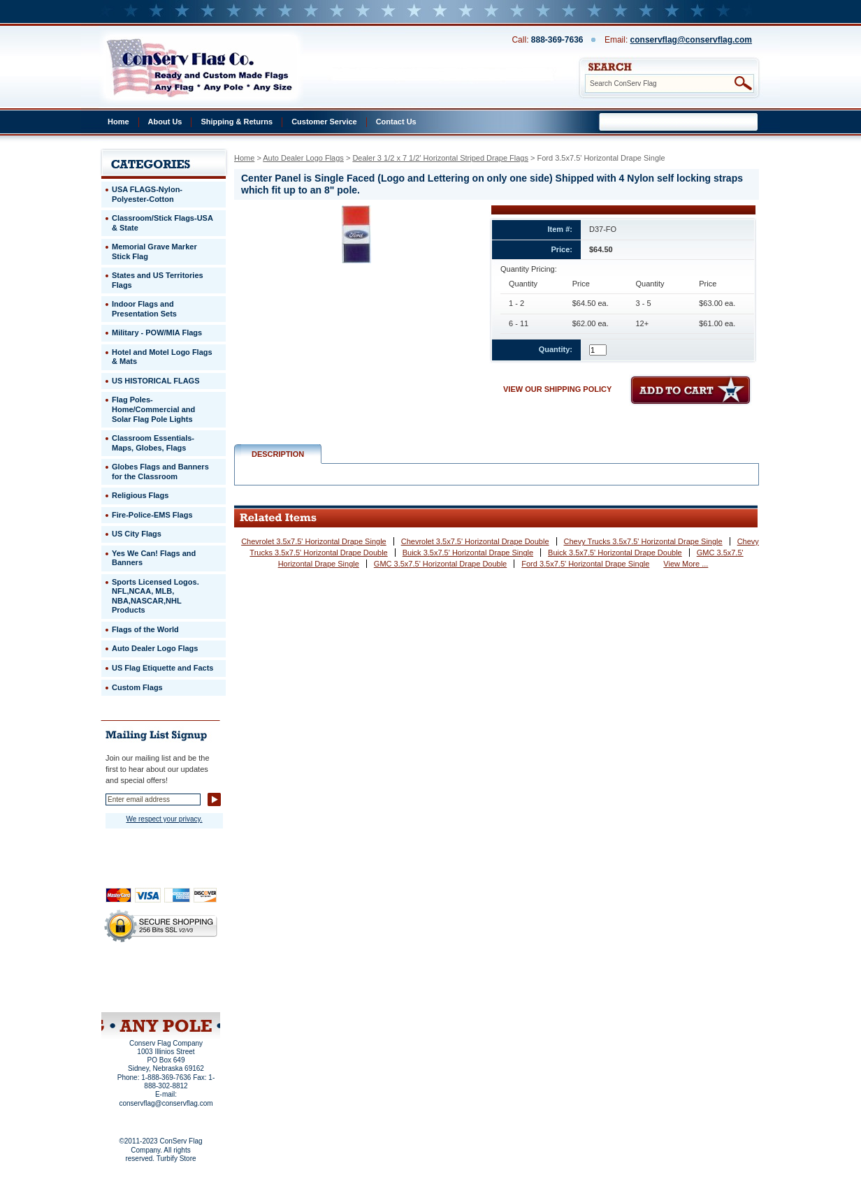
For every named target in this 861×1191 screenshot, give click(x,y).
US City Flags (136, 533)
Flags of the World (145, 629)
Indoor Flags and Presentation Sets (144, 309)
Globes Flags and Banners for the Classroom (160, 471)
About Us (165, 121)
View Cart (187, 994)
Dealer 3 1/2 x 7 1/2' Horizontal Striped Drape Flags (440, 158)
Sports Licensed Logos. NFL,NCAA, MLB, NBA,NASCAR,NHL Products (155, 596)
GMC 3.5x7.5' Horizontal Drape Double (440, 564)
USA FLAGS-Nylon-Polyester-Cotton (147, 194)
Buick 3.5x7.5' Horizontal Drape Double (615, 552)
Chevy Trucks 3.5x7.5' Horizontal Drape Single (643, 541)
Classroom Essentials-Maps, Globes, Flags (153, 443)
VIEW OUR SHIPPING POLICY (557, 389)
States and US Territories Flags (157, 280)
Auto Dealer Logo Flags (303, 158)
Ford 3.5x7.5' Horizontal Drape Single (585, 564)
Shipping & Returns (237, 121)
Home (118, 121)
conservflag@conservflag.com (691, 40)
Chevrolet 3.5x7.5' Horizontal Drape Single (313, 541)
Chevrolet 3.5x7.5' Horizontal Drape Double (475, 541)
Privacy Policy (137, 975)
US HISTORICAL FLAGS (156, 381)
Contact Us (396, 121)
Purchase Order (188, 984)
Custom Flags (137, 687)
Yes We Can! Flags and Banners (154, 558)
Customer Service (324, 121)
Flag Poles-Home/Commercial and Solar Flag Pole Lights (153, 409)
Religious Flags (140, 495)
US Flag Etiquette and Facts (162, 668)
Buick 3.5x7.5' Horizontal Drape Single (468, 552)
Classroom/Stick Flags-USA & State (162, 223)
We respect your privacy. (164, 819)
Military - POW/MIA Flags (157, 332)
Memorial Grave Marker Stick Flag (154, 251)
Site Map (134, 994)
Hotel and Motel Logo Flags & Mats (162, 357)
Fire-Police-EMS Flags (152, 515)
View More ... (685, 564)
